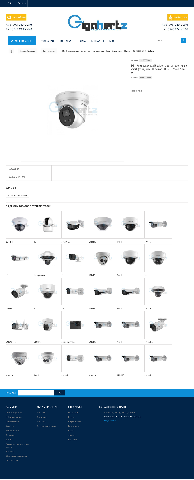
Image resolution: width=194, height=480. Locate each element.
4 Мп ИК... (148, 342)
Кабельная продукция (14, 418)
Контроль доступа (12, 431)
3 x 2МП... (65, 242)
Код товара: (134, 61)
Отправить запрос (74, 422)
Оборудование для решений (16, 456)
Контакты (71, 418)
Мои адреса (41, 422)
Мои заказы (41, 413)
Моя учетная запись (47, 407)
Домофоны (10, 427)
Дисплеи (9, 440)
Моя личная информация (46, 427)
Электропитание (12, 461)
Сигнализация (11, 436)
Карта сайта (72, 440)
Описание (14, 170)
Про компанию (73, 427)
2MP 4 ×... (148, 309)
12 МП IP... (10, 242)
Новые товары (73, 413)
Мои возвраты (42, 418)
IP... (35, 242)
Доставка (71, 436)
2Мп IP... (92, 242)
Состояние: (134, 78)
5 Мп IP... (37, 342)
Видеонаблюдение (13, 422)
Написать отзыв (136, 91)
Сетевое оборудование (14, 413)
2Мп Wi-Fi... (11, 342)
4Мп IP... (37, 376)
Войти (11, 3)
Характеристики (17, 177)
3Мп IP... (120, 242)
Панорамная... (40, 275)
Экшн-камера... (68, 342)
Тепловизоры (10, 452)
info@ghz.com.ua (110, 421)
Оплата (71, 431)
